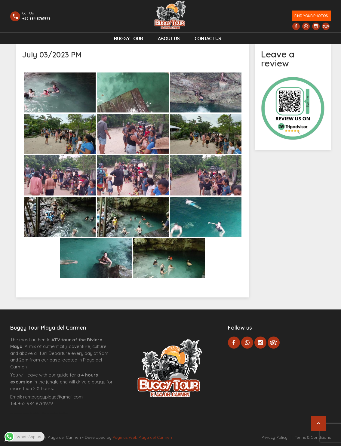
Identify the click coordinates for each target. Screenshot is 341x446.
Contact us (208, 38)
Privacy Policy (274, 437)
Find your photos (311, 16)
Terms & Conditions (313, 437)
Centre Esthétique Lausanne (44, 413)
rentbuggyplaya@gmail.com (53, 397)
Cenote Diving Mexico (61, 413)
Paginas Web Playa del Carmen (142, 437)
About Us (169, 38)
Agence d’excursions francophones (22, 413)
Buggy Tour (128, 38)
